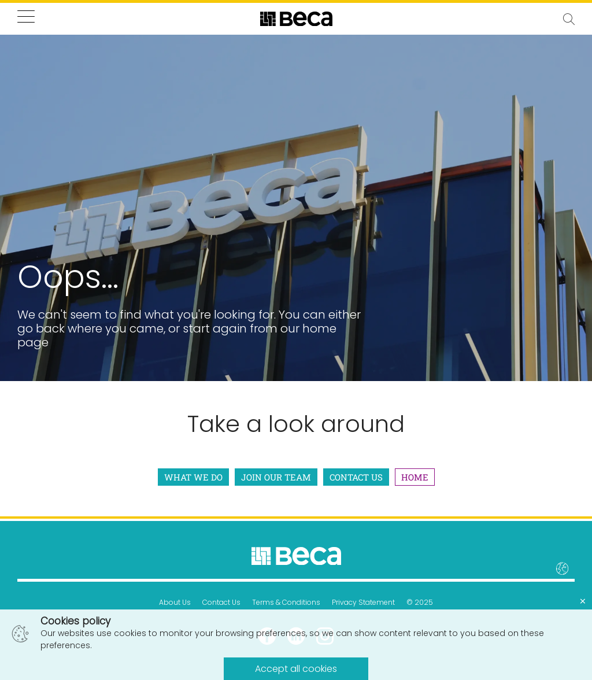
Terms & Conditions (286, 602)
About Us (175, 602)
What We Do (193, 477)
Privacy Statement (363, 602)
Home (414, 477)
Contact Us (356, 477)
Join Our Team (276, 477)
